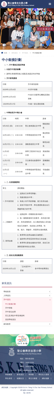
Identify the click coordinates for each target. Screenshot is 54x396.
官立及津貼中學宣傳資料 (15, 316)
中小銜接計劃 (10, 304)
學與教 (31, 374)
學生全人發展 (43, 374)
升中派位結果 (10, 312)
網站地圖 (45, 378)
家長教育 (7, 324)
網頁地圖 (5, 387)
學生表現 (8, 378)
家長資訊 (15, 53)
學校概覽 (8, 374)
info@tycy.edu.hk (29, 370)
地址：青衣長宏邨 (27, 359)
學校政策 (7, 292)
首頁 (5, 53)
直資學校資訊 (10, 319)
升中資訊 (25, 53)
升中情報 (8, 308)
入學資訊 (7, 296)
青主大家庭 (33, 378)
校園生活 (20, 378)
